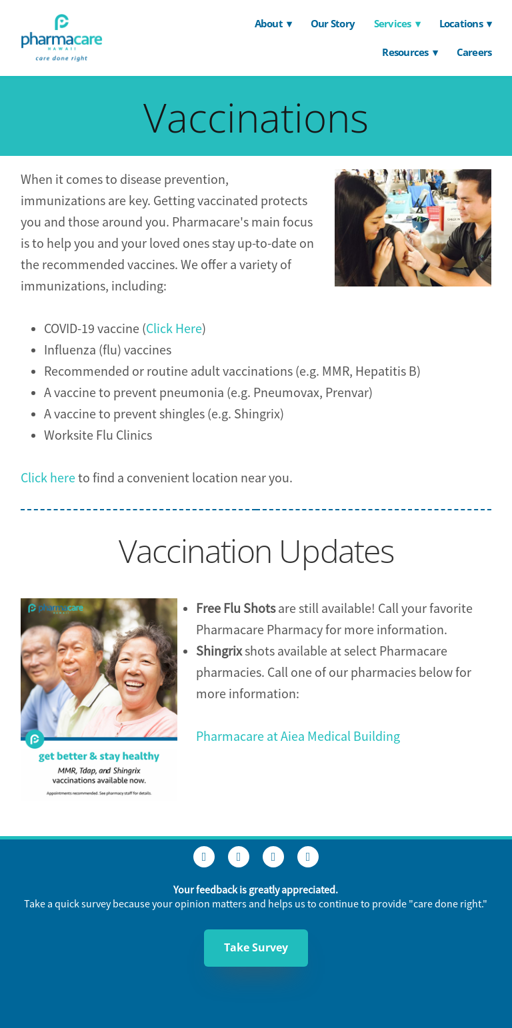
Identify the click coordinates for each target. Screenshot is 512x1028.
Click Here (174, 328)
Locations (465, 23)
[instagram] (238, 856)
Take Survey (256, 947)
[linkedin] (273, 856)
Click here (49, 478)
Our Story (333, 23)
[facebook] (204, 856)
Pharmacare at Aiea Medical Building (298, 736)
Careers (474, 52)
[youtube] (308, 856)
